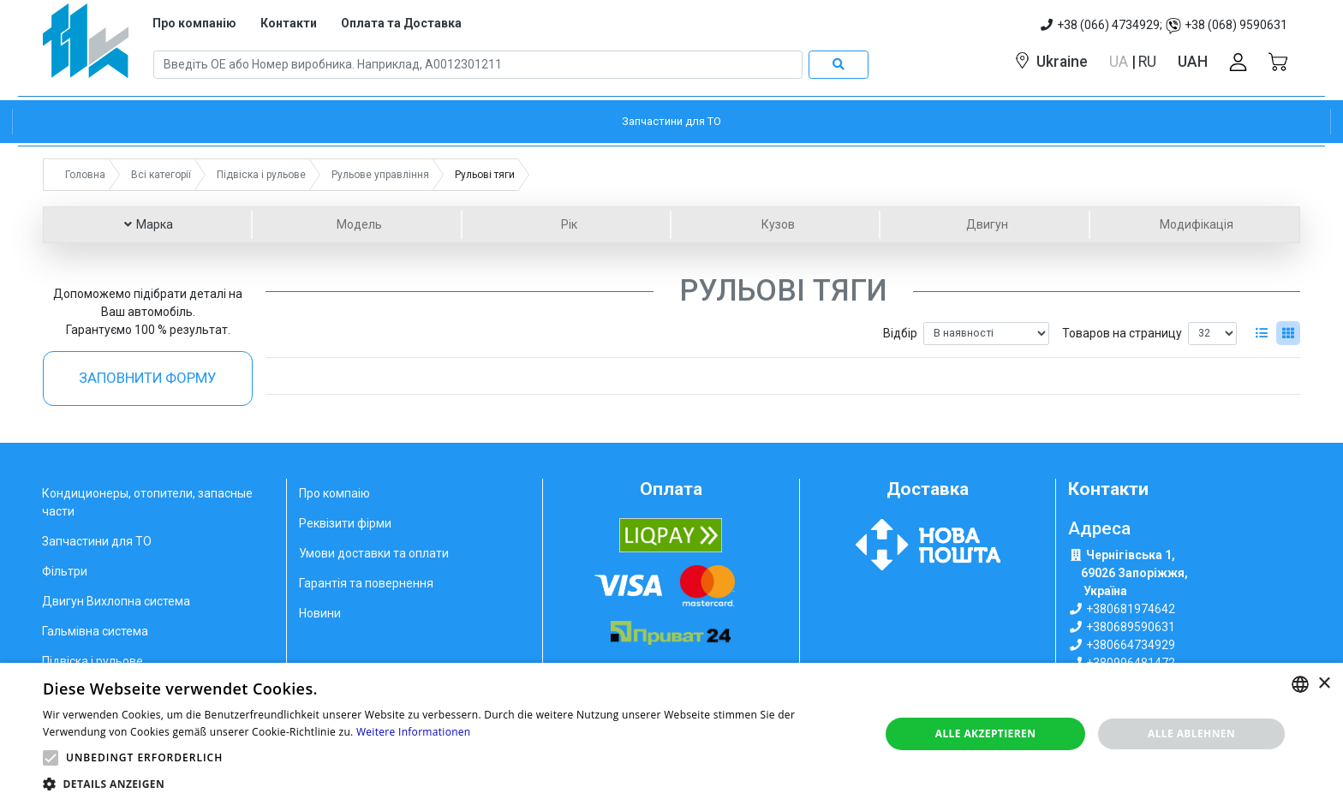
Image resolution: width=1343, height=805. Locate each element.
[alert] (671, 734)
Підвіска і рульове (92, 661)
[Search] (478, 65)
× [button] (1323, 683)
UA (1120, 61)
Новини (320, 613)
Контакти (288, 23)
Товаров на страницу (1122, 333)
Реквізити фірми (345, 523)
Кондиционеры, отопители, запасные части (147, 502)
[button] (50, 758)
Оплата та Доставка (401, 23)
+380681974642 (1130, 609)
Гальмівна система (95, 631)
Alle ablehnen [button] (1191, 733)
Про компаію (334, 493)
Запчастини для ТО (97, 541)
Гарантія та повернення (366, 583)
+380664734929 (1130, 645)
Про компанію (194, 23)
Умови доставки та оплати (374, 553)
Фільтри (64, 571)
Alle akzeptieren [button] (985, 733)
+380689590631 (1130, 627)
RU (1147, 61)
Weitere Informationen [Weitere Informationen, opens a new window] (413, 731)
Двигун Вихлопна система (116, 601)
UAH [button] (1193, 61)
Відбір (900, 333)
